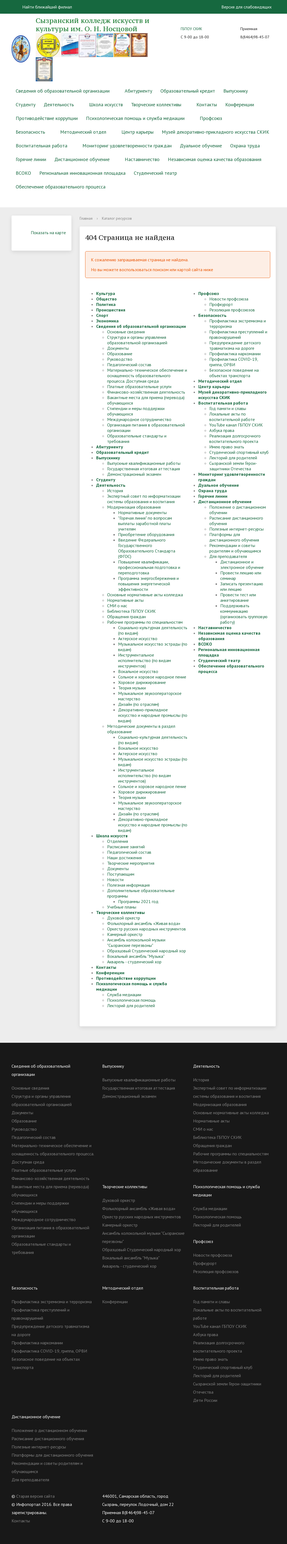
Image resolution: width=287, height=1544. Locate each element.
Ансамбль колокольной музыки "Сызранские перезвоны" (136, 942)
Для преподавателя (228, 556)
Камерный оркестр (125, 934)
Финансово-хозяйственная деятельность (146, 392)
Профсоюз (211, 118)
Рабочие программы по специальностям (145, 622)
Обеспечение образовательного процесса (60, 187)
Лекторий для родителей (131, 1005)
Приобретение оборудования (146, 534)
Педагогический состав (129, 364)
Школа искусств (106, 104)
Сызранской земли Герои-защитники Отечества (233, 465)
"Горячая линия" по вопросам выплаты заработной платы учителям (145, 523)
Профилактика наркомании (235, 353)
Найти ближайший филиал (44, 7)
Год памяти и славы (227, 408)
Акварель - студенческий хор (134, 961)
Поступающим (120, 874)
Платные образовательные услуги (139, 386)
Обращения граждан (126, 616)
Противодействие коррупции (47, 118)
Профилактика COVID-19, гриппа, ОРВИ (233, 361)
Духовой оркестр (123, 918)
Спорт (102, 315)
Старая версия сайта (35, 1496)
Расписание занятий (126, 846)
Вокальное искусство (138, 671)
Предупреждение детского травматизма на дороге (235, 345)
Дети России (205, 1400)
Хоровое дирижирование (142, 682)
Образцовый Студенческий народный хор (146, 950)
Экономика (107, 320)
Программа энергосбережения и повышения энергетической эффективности (148, 583)
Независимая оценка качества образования (214, 159)
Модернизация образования (134, 507)
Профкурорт (221, 304)
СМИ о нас (117, 605)
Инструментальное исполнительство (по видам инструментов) (144, 660)
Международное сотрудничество (139, 419)
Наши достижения (124, 857)
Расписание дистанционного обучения (48, 1438)
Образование (119, 353)
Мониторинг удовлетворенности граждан (127, 145)
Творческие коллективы (156, 104)
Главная (86, 218)
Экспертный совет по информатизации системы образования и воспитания (143, 498)
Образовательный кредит (187, 91)
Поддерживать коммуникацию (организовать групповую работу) (244, 614)
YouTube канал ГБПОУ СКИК (236, 425)
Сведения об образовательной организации (63, 91)
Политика (106, 304)
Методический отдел (83, 132)
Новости (115, 879)
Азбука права (221, 430)
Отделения (117, 841)
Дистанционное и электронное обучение (242, 564)
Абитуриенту (138, 91)
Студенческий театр (155, 173)
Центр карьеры (137, 132)
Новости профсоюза (228, 299)
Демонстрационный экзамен (134, 474)
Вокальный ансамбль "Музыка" (136, 956)
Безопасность (30, 132)
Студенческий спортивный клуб (239, 452)
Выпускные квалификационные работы (143, 463)
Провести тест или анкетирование (238, 597)
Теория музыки (132, 688)
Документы (118, 348)
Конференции (239, 104)
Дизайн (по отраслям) (138, 704)
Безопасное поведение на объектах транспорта (234, 372)
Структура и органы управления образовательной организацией (137, 339)
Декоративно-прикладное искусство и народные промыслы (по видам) (152, 715)
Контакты (206, 104)
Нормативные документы (142, 512)
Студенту (25, 104)
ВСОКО (23, 173)
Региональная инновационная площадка (82, 173)
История (115, 490)
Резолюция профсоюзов (232, 310)
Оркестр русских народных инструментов (146, 929)
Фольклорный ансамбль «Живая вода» (143, 923)
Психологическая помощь (131, 1000)
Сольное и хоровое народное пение (152, 677)
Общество (106, 299)
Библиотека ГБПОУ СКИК (131, 611)
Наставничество (142, 159)
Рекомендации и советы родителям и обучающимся (235, 548)
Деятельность (59, 104)
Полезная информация (128, 885)
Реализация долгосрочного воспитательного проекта (235, 438)
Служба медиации (124, 994)
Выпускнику (235, 91)
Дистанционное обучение (82, 159)
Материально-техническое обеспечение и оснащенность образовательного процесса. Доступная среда (147, 375)
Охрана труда (245, 145)
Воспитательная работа (41, 145)
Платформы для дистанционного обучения (234, 537)
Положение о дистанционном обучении (49, 1430)
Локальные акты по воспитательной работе (232, 416)
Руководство (119, 359)
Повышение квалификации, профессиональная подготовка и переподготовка (149, 567)
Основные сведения (126, 331)
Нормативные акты (125, 600)
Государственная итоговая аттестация (143, 468)
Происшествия (110, 310)
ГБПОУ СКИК (191, 28)
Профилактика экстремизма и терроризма (52, 1301)
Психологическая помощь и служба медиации (135, 118)
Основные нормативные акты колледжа (145, 594)
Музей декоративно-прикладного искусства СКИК (215, 132)
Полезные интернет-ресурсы (236, 529)
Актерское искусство (137, 638)
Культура (105, 293)
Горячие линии (31, 159)
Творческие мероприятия (130, 863)
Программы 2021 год (138, 901)
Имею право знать (226, 446)
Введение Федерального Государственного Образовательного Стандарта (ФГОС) (146, 548)
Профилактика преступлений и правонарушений (238, 334)
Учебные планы (121, 907)
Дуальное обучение (201, 145)
